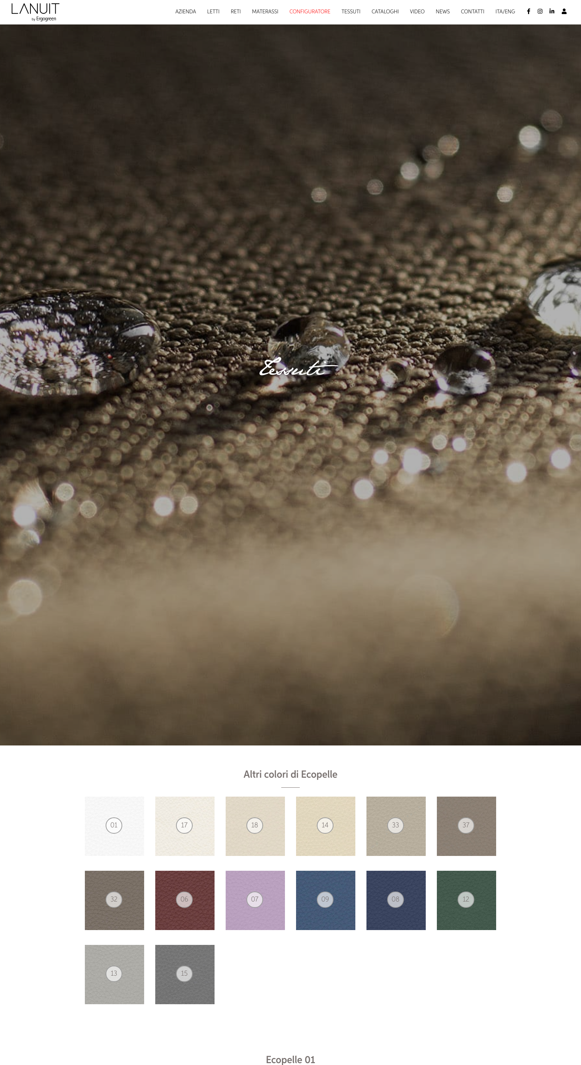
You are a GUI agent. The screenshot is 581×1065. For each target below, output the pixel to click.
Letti (213, 12)
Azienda (185, 12)
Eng (510, 12)
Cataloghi (385, 12)
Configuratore (309, 12)
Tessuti (351, 12)
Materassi (265, 12)
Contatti (472, 12)
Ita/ (500, 12)
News (443, 12)
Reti (236, 12)
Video (417, 12)
